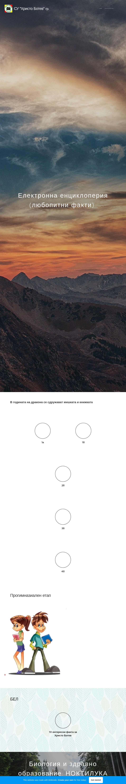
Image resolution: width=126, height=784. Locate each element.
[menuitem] (111, 8)
